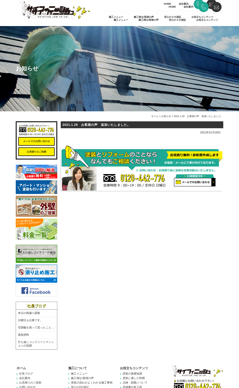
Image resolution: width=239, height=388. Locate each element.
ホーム (155, 116)
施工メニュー (121, 19)
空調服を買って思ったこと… (36, 327)
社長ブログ (26, 373)
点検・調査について (135, 382)
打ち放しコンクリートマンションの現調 (36, 344)
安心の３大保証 (177, 19)
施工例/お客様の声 (149, 19)
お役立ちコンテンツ (207, 19)
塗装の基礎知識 (132, 373)
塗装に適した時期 (134, 378)
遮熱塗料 (23, 334)
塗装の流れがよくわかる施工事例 (91, 382)
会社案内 (188, 6)
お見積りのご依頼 (30, 382)
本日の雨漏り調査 (29, 313)
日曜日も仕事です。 (30, 320)
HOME (172, 6)
